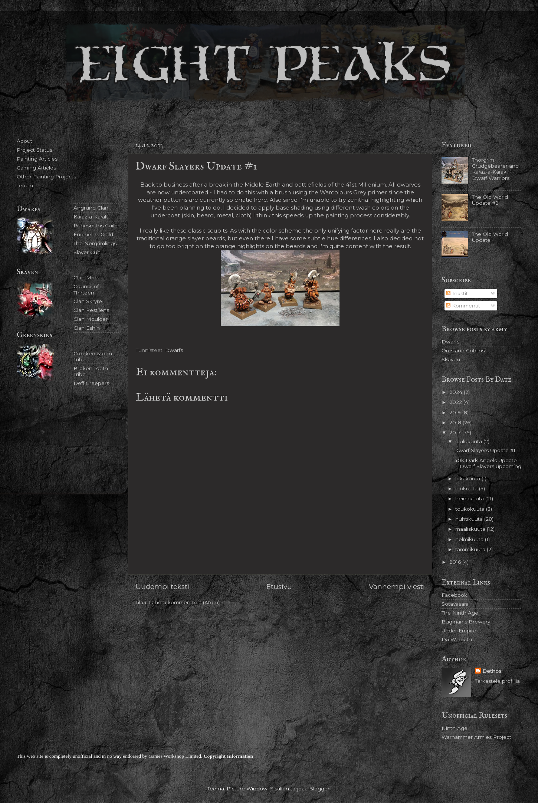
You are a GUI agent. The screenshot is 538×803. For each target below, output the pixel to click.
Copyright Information (228, 756)
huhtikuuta (469, 519)
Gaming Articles (36, 168)
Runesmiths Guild (95, 225)
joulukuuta (469, 441)
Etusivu (279, 586)
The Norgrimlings (95, 243)
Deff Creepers (91, 383)
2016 (455, 562)
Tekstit (457, 293)
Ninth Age (455, 728)
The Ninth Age (460, 613)
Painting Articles (37, 159)
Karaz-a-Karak (90, 217)
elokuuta (467, 488)
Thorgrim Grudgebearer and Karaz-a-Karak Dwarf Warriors (495, 169)
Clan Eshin (86, 328)
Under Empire (459, 630)
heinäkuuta (470, 498)
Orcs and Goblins (463, 350)
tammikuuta (471, 549)
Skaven (451, 359)
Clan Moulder (90, 319)
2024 (456, 392)
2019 (455, 412)
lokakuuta (468, 478)
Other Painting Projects (46, 177)
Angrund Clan (90, 208)
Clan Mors (86, 277)
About (24, 141)
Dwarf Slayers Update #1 (484, 450)
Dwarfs (174, 350)
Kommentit (463, 306)
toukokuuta (470, 509)
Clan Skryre (87, 301)
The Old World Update (490, 237)
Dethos (491, 671)
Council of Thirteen (86, 289)
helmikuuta (470, 539)
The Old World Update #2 (490, 200)
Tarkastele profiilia (497, 681)
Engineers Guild (93, 234)
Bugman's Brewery (466, 622)
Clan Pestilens (91, 310)
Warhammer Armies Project (476, 737)
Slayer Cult (86, 252)
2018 (456, 422)
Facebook (454, 595)
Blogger (319, 789)
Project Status (34, 150)
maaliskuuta (471, 529)
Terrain (25, 185)
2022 (456, 402)
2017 (455, 432)
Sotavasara (455, 604)
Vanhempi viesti (397, 586)
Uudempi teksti (162, 586)
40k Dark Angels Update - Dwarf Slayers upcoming (487, 463)
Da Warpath (457, 639)
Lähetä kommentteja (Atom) (184, 602)
